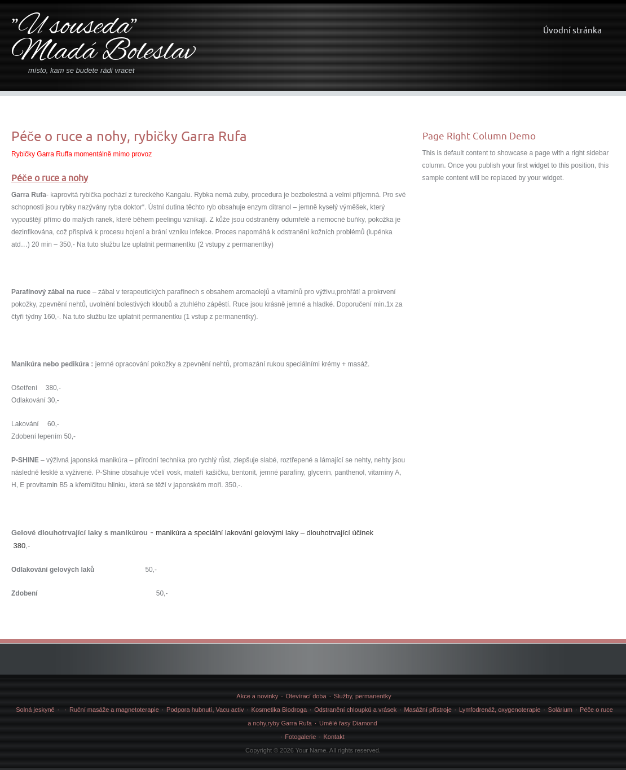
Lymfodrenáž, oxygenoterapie (500, 709)
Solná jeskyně (35, 709)
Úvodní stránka (572, 30)
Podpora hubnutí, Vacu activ (205, 709)
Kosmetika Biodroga (279, 709)
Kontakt (333, 736)
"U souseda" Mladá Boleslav (103, 40)
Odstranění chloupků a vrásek (355, 709)
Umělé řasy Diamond (348, 723)
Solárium (560, 709)
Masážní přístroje (427, 709)
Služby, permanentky (362, 696)
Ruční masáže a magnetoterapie (114, 709)
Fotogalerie (300, 736)
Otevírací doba (305, 696)
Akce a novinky (257, 696)
